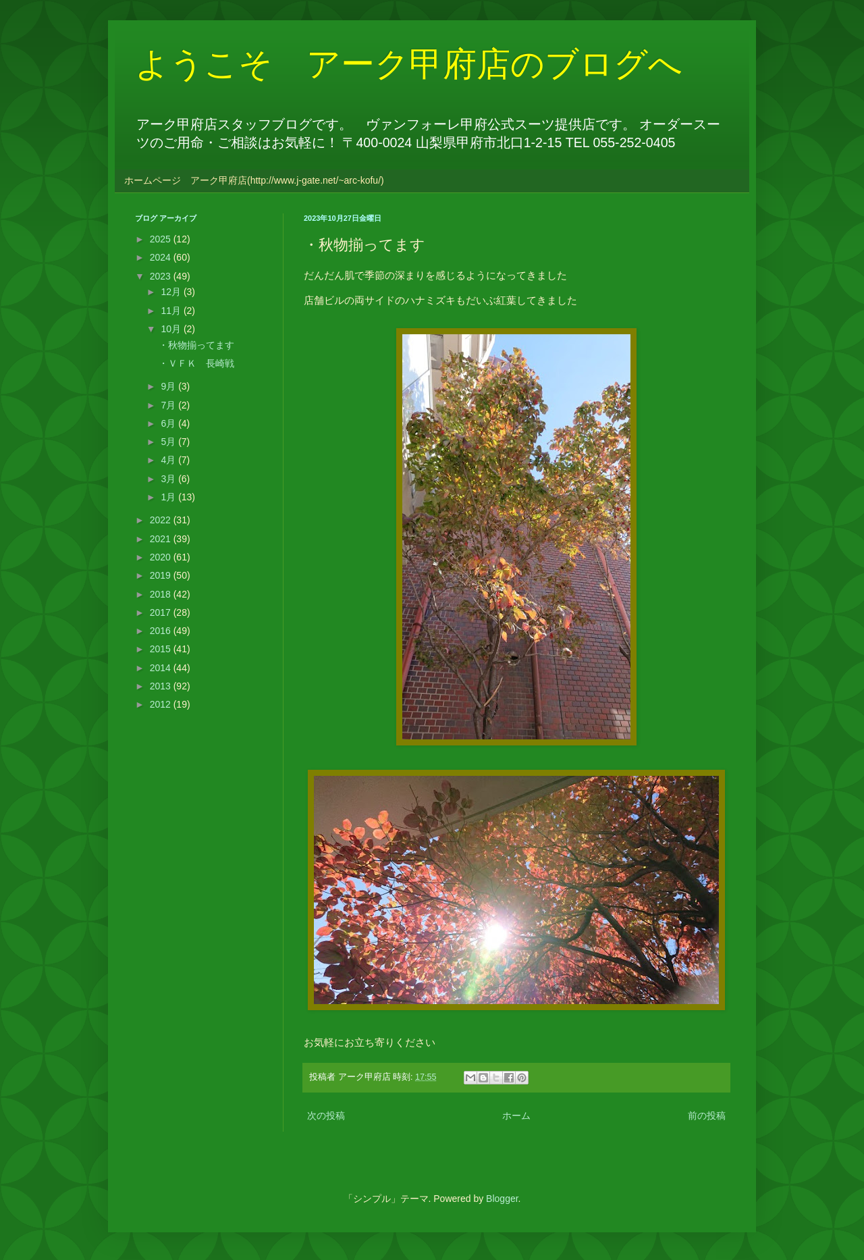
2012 (161, 704)
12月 (172, 291)
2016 (161, 630)
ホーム (516, 1115)
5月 (169, 441)
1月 (169, 497)
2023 (161, 276)
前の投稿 (707, 1115)
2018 (161, 594)
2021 (161, 538)
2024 (161, 257)
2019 (161, 575)
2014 (161, 667)
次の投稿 (326, 1115)
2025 (161, 239)
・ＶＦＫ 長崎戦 (196, 363)
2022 (161, 520)
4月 (169, 459)
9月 (169, 386)
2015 (161, 649)
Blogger (502, 1198)
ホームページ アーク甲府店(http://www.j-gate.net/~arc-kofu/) (254, 180)
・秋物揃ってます (196, 345)
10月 (172, 328)
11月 (172, 310)
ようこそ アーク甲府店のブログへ (408, 64)
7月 (169, 405)
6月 (169, 423)
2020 (161, 557)
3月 (169, 478)
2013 (161, 686)
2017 (161, 612)
